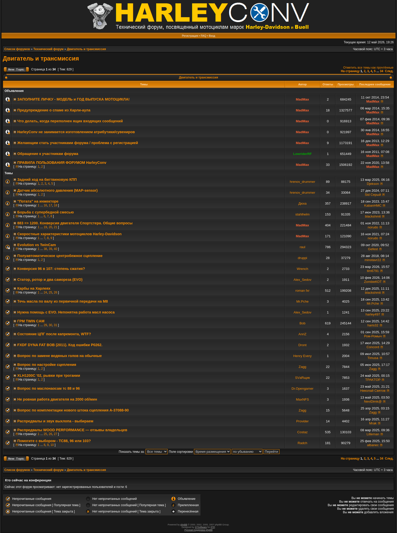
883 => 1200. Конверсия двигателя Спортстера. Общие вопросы (74, 223)
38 (45, 249)
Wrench (302, 269)
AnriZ (303, 334)
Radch (302, 443)
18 (55, 205)
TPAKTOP (373, 380)
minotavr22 (373, 260)
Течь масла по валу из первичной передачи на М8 (62, 301)
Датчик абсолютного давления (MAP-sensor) (57, 190)
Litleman (373, 434)
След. (389, 71)
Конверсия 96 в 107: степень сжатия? (51, 269)
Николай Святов (373, 390)
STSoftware (201, 527)
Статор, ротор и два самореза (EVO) (49, 280)
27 (55, 434)
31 (55, 325)
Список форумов (17, 49)
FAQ (203, 35)
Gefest (373, 249)
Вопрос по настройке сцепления (46, 365)
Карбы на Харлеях (33, 288)
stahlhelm (302, 214)
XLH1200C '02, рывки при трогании (48, 375)
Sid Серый (373, 194)
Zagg (302, 367)
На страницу (350, 71)
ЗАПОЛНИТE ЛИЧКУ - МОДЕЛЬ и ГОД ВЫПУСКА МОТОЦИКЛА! (73, 99)
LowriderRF (302, 154)
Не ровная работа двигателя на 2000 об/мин (57, 399)
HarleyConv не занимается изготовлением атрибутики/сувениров (76, 132)
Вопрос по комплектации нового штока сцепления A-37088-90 (73, 410)
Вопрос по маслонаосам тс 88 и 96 (48, 388)
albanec (373, 445)
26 (55, 292)
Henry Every (302, 356)
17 (50, 205)
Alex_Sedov (302, 280)
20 (50, 227)
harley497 (373, 314)
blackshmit (373, 216)
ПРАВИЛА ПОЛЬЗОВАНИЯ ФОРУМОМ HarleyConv (61, 163)
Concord (373, 347)
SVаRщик (302, 378)
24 (45, 292)
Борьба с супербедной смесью (45, 212)
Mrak (372, 423)
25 (50, 292)
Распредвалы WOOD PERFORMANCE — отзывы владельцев (72, 430)
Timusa (372, 358)
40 (55, 249)
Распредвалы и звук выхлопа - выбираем (55, 421)
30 (50, 325)
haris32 (372, 325)
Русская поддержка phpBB (199, 530)
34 (381, 71)
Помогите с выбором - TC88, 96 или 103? (54, 441)
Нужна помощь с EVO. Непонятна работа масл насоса (65, 312)
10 (52, 445)
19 (45, 227)
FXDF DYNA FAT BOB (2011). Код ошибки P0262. (59, 345)
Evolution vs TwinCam (36, 245)
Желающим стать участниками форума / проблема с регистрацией (77, 143)
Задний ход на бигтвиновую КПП (47, 179)
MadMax (302, 99)
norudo (373, 227)
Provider (302, 421)
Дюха (302, 203)
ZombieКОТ (373, 282)
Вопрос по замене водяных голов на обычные (59, 356)
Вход (212, 35)
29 (45, 325)
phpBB (183, 524)
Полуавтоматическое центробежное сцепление (60, 256)
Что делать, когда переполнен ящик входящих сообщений (70, 121)
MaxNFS (302, 399)
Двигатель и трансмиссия (86, 49)
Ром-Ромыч (373, 336)
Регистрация (190, 35)
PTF (213, 527)
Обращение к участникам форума (47, 154)
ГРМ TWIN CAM (30, 321)
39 (50, 249)
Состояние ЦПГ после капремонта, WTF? (54, 334)
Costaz (302, 432)
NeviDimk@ (373, 401)
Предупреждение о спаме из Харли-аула (53, 110)
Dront (303, 345)
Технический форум (48, 49)
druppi (302, 258)
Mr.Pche (302, 301)
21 (55, 227)
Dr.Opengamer (302, 388)
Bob (302, 323)
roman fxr (302, 290)
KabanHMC (373, 205)
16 (45, 205)
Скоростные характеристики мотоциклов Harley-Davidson (69, 234)
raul (302, 247)
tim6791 (373, 271)
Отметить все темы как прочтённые (368, 67)
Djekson (373, 184)
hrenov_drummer (302, 182)
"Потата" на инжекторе (37, 201)
